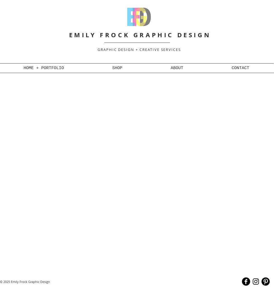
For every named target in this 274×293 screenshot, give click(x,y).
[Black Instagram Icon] (256, 281)
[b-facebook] (246, 281)
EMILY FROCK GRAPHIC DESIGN (140, 35)
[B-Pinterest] (265, 281)
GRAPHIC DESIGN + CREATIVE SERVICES (139, 49)
